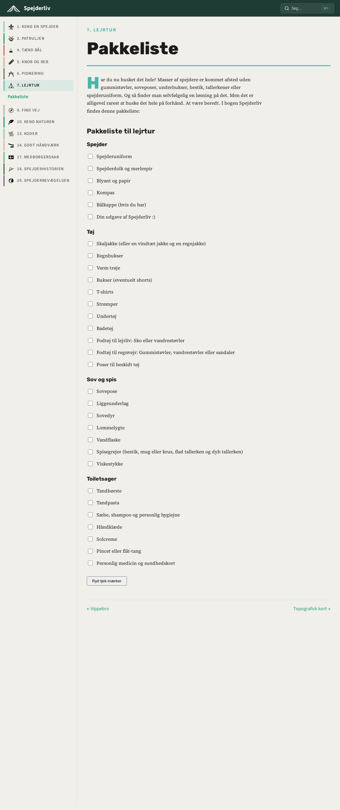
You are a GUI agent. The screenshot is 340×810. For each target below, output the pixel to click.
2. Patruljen (26, 38)
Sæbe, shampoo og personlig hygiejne (138, 514)
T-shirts (105, 291)
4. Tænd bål (24, 50)
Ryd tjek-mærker (107, 581)
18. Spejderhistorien (35, 169)
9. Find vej (23, 110)
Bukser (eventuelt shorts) (124, 280)
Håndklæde (109, 527)
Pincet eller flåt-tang (119, 551)
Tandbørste (109, 490)
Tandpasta (108, 502)
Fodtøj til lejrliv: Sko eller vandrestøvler (141, 340)
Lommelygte (111, 427)
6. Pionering (25, 74)
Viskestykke (110, 463)
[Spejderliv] (28, 8)
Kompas (105, 192)
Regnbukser (110, 255)
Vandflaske (108, 439)
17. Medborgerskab (33, 157)
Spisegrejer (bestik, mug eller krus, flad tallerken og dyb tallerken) (170, 451)
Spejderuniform (114, 156)
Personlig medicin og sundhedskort (136, 563)
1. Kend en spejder (33, 27)
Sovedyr (106, 415)
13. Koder (22, 134)
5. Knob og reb (27, 62)
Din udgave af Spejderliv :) (126, 216)
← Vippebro (98, 608)
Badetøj (105, 328)
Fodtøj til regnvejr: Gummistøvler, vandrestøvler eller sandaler (166, 352)
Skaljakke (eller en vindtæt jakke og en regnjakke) (151, 243)
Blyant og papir (113, 180)
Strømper (107, 304)
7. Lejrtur (23, 85)
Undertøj (107, 316)
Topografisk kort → (311, 608)
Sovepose (107, 391)
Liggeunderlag (113, 403)
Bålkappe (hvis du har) (121, 204)
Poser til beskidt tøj (118, 364)
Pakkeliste (18, 96)
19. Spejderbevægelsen (38, 181)
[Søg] (307, 8)
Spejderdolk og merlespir (124, 168)
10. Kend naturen (31, 122)
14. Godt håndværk (33, 145)
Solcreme (107, 539)
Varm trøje (108, 267)
